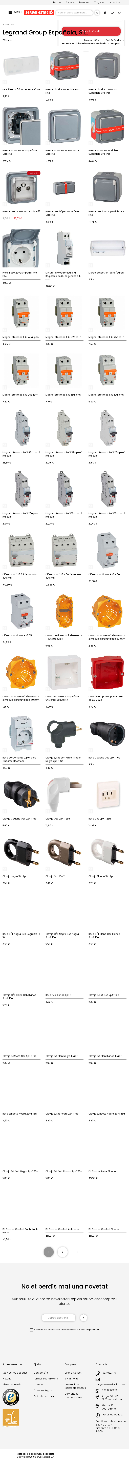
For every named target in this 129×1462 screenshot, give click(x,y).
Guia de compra (44, 1396)
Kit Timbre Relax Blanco (102, 1171)
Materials (84, 2)
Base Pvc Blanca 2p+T (58, 995)
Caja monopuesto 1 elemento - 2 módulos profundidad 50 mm (107, 637)
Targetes (99, 2)
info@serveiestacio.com (110, 1384)
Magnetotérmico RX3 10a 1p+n (106, 394)
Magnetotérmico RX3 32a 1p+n (63, 337)
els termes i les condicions (58, 1329)
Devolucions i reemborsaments (75, 1386)
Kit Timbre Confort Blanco (104, 1229)
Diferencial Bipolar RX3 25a (18, 635)
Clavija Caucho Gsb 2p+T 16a (19, 818)
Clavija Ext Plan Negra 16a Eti (62, 1056)
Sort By (109, 40)
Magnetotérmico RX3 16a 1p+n (63, 394)
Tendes (57, 2)
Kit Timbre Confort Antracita (62, 1229)
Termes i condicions (46, 1378)
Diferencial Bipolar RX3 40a (104, 574)
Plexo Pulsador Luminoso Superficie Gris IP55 (103, 91)
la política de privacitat (86, 1329)
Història (7, 1378)
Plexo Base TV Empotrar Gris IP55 (21, 211)
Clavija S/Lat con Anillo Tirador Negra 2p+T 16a (63, 759)
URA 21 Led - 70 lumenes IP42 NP (21, 89)
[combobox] (74, 12)
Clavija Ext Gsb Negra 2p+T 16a (20, 1171)
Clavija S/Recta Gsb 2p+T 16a (19, 1056)
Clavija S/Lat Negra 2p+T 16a (62, 1113)
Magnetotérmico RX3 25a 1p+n (106, 337)
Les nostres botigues (15, 1372)
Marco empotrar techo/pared (106, 272)
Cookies (38, 1384)
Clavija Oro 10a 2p (56, 876)
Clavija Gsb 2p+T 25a (58, 818)
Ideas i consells (12, 1384)
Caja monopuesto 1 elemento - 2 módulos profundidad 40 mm (21, 698)
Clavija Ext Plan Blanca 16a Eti (105, 1056)
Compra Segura (43, 1390)
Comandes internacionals (73, 1395)
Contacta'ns (41, 1372)
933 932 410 (109, 1372)
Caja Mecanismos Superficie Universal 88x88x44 (62, 698)
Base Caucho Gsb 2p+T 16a (104, 757)
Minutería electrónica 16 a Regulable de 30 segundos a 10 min (63, 276)
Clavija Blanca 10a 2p (101, 876)
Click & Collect (72, 1372)
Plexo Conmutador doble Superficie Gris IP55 (103, 152)
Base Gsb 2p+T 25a (100, 818)
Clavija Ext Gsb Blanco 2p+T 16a (64, 1171)
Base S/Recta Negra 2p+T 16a (20, 1113)
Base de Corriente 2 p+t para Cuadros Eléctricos (19, 759)
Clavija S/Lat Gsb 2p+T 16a (104, 995)
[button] (115, 2)
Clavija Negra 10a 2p (14, 876)
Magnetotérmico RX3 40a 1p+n (21, 337)
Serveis (70, 2)
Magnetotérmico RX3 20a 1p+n (20, 394)
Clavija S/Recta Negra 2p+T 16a (107, 1113)
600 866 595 (109, 1390)
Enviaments (71, 1378)
